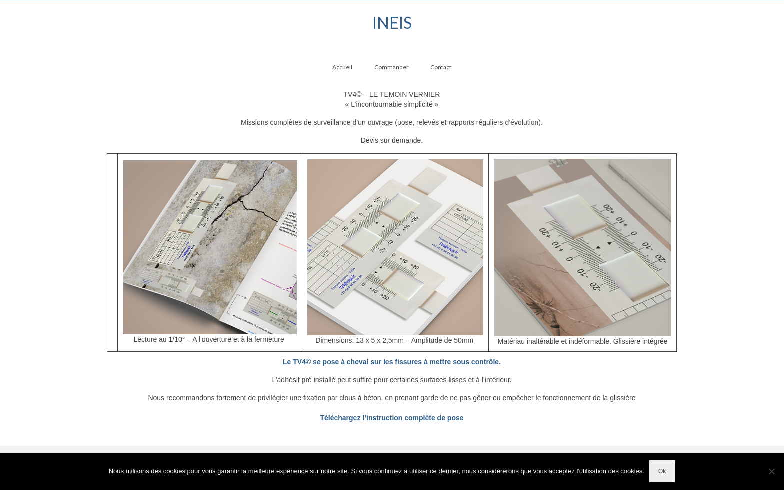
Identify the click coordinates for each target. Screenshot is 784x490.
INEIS (392, 22)
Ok (662, 471)
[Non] (771, 471)
